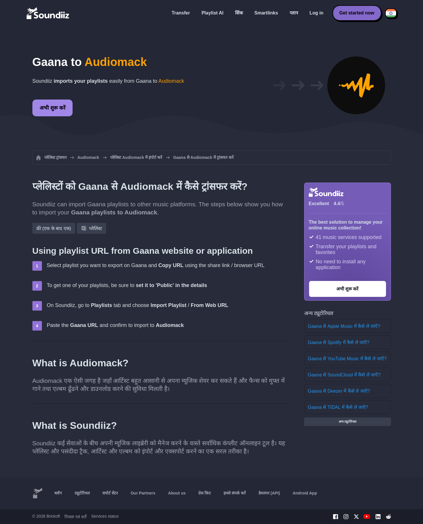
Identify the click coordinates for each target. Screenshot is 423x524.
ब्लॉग (58, 493)
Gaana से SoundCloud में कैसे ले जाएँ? (344, 374)
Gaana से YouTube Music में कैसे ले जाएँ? (347, 358)
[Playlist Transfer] (48, 13)
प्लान (294, 12)
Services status (105, 516)
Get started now (356, 12)
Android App (305, 493)
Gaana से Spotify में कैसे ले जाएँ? (339, 342)
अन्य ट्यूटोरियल (347, 421)
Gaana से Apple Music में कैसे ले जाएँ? (344, 326)
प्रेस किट (204, 493)
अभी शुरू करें (52, 108)
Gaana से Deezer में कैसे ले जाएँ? (339, 391)
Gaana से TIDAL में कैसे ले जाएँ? (338, 407)
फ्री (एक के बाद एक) (53, 228)
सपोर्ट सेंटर (110, 493)
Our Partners (143, 493)
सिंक (239, 12)
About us (177, 493)
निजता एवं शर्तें (75, 516)
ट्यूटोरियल (82, 493)
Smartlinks (266, 12)
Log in (317, 12)
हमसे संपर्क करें (234, 493)
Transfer (181, 12)
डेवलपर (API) (269, 493)
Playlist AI (212, 12)
